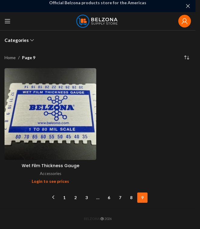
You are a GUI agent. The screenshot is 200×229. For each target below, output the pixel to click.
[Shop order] (186, 57)
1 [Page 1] (64, 197)
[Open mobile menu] (8, 21)
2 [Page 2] (75, 197)
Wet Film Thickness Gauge (50, 166)
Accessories (50, 173)
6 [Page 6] (109, 197)
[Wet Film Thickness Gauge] (50, 114)
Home (10, 57)
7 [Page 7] (120, 197)
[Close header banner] (187, 6)
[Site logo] (97, 20)
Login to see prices (50, 181)
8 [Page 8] (131, 197)
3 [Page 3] (86, 197)
